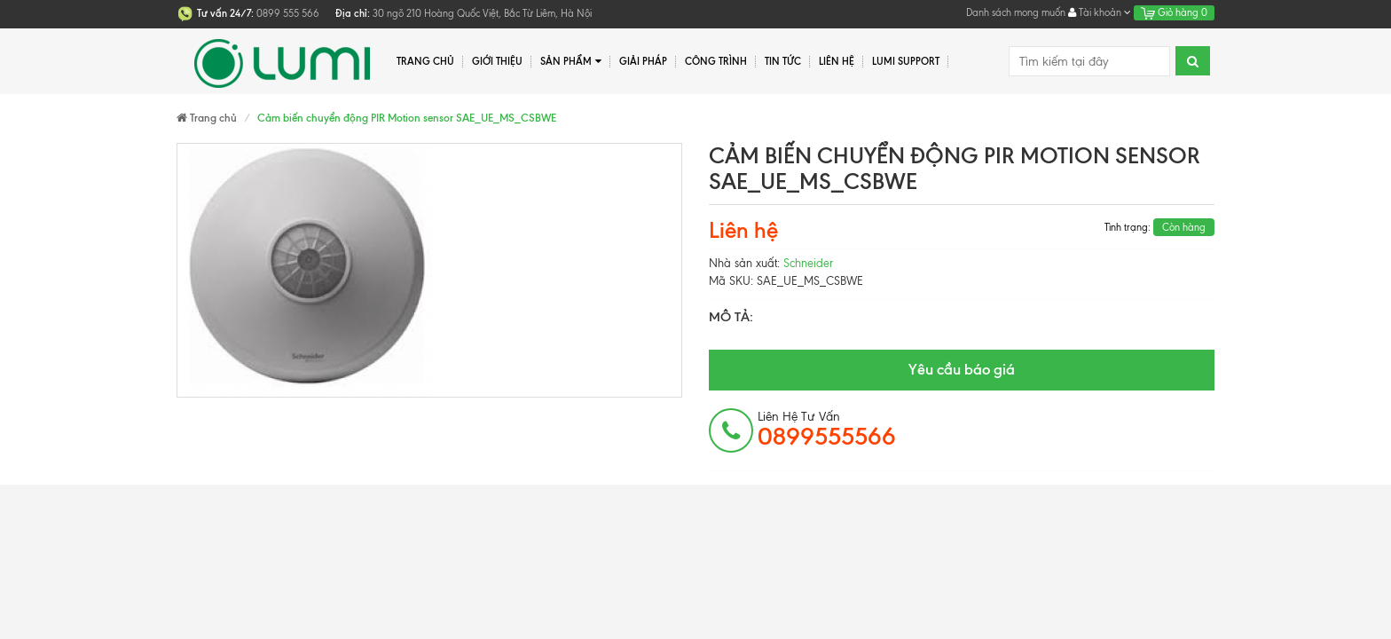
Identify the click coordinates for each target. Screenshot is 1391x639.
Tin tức (783, 61)
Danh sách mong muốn (1015, 12)
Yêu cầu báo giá (961, 369)
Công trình (716, 61)
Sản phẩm (570, 61)
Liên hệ (836, 61)
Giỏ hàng (1174, 12)
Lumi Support (905, 61)
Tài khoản (1099, 12)
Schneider (808, 263)
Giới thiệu (497, 61)
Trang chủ (425, 61)
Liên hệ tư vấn (827, 429)
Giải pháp (643, 61)
